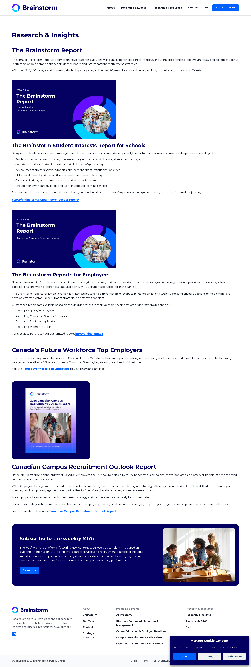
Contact (193, 7)
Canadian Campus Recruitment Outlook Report (82, 510)
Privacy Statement (160, 660)
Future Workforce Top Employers (46, 368)
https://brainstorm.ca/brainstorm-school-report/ (45, 199)
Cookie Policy (139, 660)
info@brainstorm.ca (89, 333)
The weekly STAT (196, 620)
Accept (184, 656)
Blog (188, 626)
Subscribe (29, 569)
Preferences (234, 656)
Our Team (89, 620)
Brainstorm (90, 614)
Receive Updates (225, 7)
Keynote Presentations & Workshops (140, 643)
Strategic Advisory (88, 635)
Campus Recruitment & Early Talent (139, 637)
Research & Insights (198, 614)
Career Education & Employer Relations (141, 631)
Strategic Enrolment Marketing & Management (137, 622)
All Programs (124, 614)
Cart (205, 7)
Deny (209, 656)
